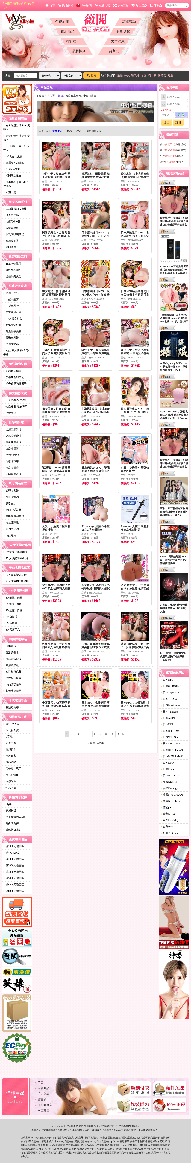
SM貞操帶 (10, 616)
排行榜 (71, 41)
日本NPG (167, 679)
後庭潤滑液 (11, 467)
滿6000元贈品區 (13, 884)
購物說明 (84, 5)
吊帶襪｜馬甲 (12, 768)
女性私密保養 (12, 671)
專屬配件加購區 (13, 162)
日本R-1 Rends (170, 730)
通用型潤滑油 (12, 429)
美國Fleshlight (170, 788)
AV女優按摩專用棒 (15, 552)
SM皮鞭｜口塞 (12, 610)
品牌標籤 (79, 51)
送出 (166, 122)
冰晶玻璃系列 (12, 684)
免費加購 (62, 22)
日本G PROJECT (171, 686)
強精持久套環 (12, 371)
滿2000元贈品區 (13, 859)
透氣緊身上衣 (12, 829)
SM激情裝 (10, 623)
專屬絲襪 (9, 810)
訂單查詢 (129, 22)
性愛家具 (9, 413)
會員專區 (43, 1110)
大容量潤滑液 (12, 474)
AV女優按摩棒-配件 (15, 558)
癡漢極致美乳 (12, 331)
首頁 (50, 5)
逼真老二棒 (11, 215)
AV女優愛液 (11, 455)
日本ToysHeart (170, 692)
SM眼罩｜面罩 (12, 597)
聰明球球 (9, 247)
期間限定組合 (12, 175)
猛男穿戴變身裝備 (15, 574)
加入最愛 (139, 5)
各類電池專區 (12, 707)
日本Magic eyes (170, 705)
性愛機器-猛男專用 (15, 400)
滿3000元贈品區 (13, 865)
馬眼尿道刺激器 (13, 516)
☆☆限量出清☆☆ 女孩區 (16, 137)
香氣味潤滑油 (12, 442)
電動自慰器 (11, 337)
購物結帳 (65, 5)
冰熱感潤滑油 (12, 435)
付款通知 (123, 31)
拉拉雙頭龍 (11, 522)
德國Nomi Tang (170, 801)
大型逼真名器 (12, 312)
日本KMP (167, 762)
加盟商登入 (44, 1105)
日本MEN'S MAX (172, 756)
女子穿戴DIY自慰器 (16, 581)
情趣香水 (9, 646)
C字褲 (8, 736)
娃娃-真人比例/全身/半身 (16, 352)
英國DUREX (169, 782)
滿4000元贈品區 (13, 871)
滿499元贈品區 (13, 852)
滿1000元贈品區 (13, 846)
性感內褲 (9, 787)
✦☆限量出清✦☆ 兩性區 (16, 148)
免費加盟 (102, 5)
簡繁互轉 (121, 5)
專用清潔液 (11, 665)
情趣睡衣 (9, 755)
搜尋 (91, 75)
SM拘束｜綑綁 (12, 604)
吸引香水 (9, 503)
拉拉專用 (9, 535)
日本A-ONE (168, 718)
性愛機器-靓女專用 (15, 406)
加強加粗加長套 (13, 377)
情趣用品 (105, 1137)
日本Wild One (169, 737)
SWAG (116, 1148)
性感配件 (9, 781)
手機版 (156, 5)
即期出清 (9, 192)
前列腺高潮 (11, 529)
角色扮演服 (11, 775)
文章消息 (118, 41)
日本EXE (167, 724)
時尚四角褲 (11, 823)
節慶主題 (9, 743)
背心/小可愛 (11, 724)
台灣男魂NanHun (171, 833)
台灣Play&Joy (169, 820)
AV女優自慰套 (12, 318)
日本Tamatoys (169, 711)
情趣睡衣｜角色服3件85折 (15, 184)
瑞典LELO (168, 813)
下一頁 (121, 733)
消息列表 (43, 1093)
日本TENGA (169, 699)
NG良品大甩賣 (12, 156)
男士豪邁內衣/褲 (14, 817)
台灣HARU (168, 826)
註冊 (178, 122)
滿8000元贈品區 (13, 891)
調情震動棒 (11, 228)
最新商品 (67, 31)
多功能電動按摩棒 (15, 208)
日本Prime (167, 769)
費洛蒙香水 (11, 652)
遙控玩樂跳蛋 (12, 276)
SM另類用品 (11, 629)
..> (112, 733)
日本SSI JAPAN (171, 743)
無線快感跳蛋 (12, 270)
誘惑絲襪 (9, 762)
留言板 (114, 51)
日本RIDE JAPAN (172, 750)
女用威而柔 (11, 240)
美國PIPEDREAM (172, 794)
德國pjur (166, 807)
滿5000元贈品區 (13, 878)
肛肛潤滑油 (11, 497)
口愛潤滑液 (11, 448)
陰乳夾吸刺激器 (13, 234)
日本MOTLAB (170, 775)
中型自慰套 (11, 305)
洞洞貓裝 (9, 749)
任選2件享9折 (12, 169)
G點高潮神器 (12, 221)
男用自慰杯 (11, 293)
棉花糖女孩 (11, 730)
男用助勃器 (11, 344)
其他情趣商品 (12, 690)
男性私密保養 (12, 678)
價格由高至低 (94, 131)
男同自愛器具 (12, 509)
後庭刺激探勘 (12, 659)
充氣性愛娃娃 (12, 325)
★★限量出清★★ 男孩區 (16, 127)
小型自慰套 (11, 299)
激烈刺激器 (11, 490)
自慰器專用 (11, 461)
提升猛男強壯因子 (15, 383)
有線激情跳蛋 (12, 263)
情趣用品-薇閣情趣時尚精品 (18, 5)
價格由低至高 (74, 131)
